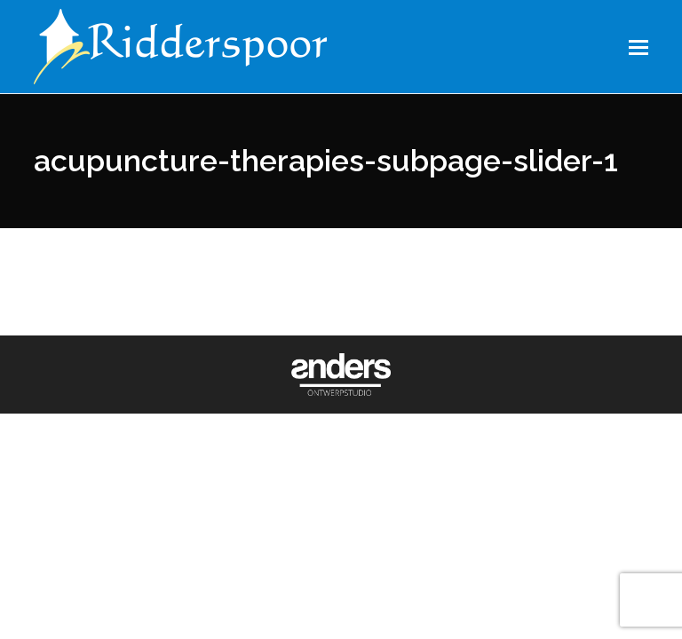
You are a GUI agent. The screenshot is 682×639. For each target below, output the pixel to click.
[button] (638, 47)
